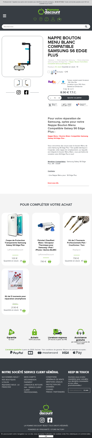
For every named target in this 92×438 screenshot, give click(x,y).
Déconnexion (30, 379)
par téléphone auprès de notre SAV (80, 337)
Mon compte (30, 377)
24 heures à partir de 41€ (57, 335)
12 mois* (11, 335)
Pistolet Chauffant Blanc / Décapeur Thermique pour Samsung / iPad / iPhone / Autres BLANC (46, 245)
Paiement (28, 382)
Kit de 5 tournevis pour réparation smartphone (15, 297)
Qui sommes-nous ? (10, 377)
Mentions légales (54, 382)
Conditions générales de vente (55, 378)
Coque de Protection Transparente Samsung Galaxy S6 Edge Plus (15, 242)
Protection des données (53, 385)
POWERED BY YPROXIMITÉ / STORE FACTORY (46, 429)
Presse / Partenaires (55, 392)
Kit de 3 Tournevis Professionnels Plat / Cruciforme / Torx (76, 242)
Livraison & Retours (33, 385)
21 (14, 307)
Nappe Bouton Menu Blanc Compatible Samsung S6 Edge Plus (67, 46)
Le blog (5, 382)
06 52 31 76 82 (59, 2)
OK (46, 436)
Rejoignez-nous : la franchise (10, 386)
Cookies (49, 389)
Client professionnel (31, 391)
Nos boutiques (9, 379)
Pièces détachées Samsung (66, 60)
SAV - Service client (32, 387)
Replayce (51, 60)
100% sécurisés (34, 335)
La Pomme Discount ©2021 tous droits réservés (46, 425)
